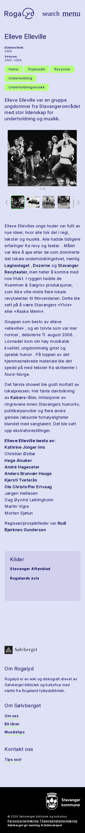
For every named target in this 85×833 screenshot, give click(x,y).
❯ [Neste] (73, 158)
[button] (42, 158)
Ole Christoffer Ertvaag (28, 486)
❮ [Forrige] (12, 158)
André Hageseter (23, 467)
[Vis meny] (71, 13)
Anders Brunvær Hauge (28, 473)
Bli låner (12, 724)
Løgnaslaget (18, 265)
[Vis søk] (51, 13)
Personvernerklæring (23, 821)
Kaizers (17, 397)
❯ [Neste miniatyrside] (78, 202)
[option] (17, 202)
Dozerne (41, 265)
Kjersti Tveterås (21, 480)
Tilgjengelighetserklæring (58, 821)
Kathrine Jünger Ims (25, 447)
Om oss (12, 716)
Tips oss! (13, 759)
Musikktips (15, 732)
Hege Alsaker (18, 460)
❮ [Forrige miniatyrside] (7, 202)
